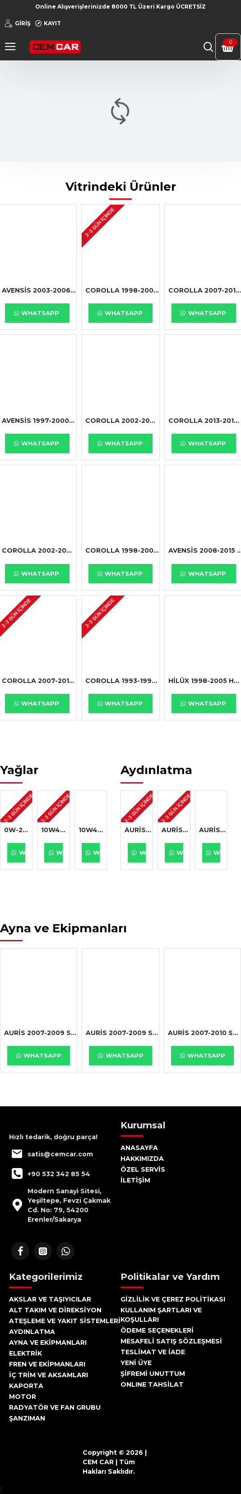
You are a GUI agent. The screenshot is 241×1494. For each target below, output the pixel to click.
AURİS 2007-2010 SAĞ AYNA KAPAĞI (204, 1033)
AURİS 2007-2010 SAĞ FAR (213, 830)
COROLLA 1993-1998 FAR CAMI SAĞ (122, 681)
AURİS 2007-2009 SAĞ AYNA (40, 1033)
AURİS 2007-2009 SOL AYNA (122, 1033)
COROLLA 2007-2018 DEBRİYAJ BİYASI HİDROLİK (39, 681)
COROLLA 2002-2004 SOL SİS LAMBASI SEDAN (122, 421)
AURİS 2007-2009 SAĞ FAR (139, 830)
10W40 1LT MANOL (55, 830)
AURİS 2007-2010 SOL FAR (176, 830)
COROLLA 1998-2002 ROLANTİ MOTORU (122, 550)
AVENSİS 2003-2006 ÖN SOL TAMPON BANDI (39, 290)
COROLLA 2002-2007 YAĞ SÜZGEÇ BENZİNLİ (39, 550)
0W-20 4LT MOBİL (18, 830)
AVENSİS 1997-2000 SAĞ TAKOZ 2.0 (39, 421)
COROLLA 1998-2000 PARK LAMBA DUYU (122, 290)
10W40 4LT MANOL (93, 830)
